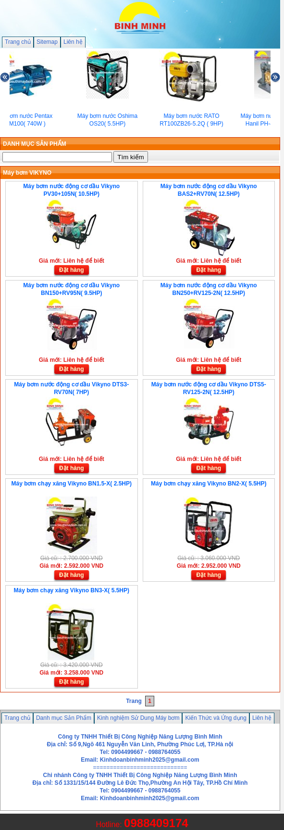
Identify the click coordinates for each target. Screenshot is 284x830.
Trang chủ (18, 41)
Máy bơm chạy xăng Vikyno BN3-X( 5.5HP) (71, 590)
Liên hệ (73, 41)
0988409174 (156, 823)
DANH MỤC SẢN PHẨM (34, 143)
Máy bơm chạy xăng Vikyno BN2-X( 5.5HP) (209, 483)
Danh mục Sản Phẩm (63, 718)
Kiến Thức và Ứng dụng (216, 718)
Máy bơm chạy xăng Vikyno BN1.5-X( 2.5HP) (71, 483)
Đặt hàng (71, 270)
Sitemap (47, 41)
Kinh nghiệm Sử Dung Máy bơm (138, 718)
